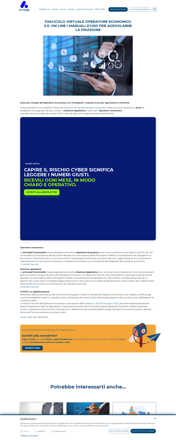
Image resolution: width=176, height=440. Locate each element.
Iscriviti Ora (32, 348)
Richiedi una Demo (118, 9)
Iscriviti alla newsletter (42, 192)
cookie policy (150, 423)
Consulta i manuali (29, 264)
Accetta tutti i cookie (143, 431)
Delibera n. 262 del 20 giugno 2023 (102, 303)
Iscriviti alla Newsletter (139, 9)
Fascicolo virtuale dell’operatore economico (85, 108)
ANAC (30, 317)
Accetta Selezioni (119, 431)
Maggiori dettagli (29, 435)
